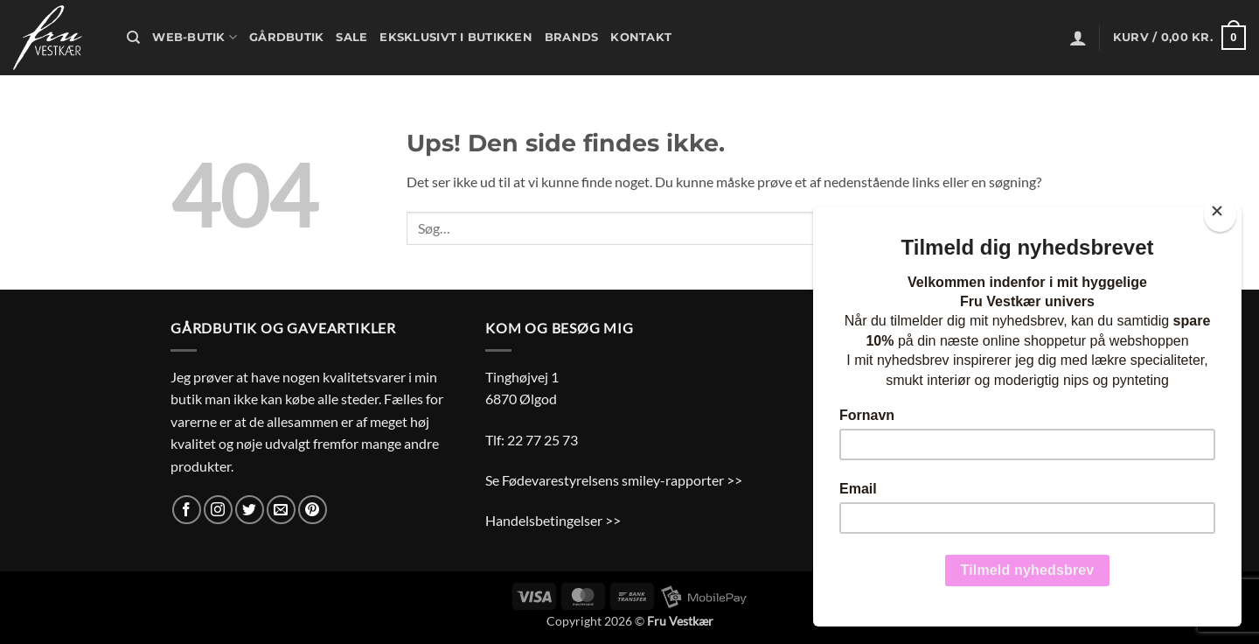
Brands (572, 37)
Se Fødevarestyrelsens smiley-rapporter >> (613, 480)
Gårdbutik (286, 37)
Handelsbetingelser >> (553, 520)
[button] (1078, 37)
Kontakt (640, 37)
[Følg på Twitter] (249, 509)
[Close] (1220, 215)
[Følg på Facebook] (186, 509)
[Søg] (133, 37)
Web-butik (194, 37)
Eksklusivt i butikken (455, 37)
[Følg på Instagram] (218, 509)
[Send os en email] (281, 509)
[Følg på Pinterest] (312, 509)
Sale (351, 37)
